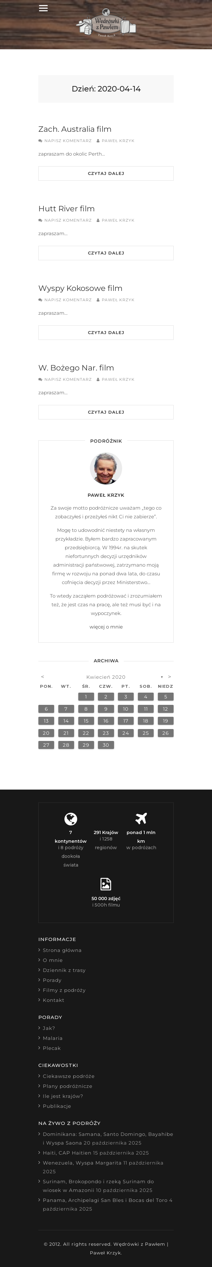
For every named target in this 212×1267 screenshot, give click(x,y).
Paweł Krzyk (118, 140)
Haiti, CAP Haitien (67, 1153)
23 (106, 733)
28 (66, 745)
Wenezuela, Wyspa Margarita (82, 1163)
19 (165, 721)
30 (106, 745)
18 (146, 721)
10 (126, 709)
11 (146, 709)
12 (165, 709)
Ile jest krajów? (63, 1096)
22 (86, 733)
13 (46, 721)
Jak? (49, 1028)
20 (46, 733)
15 (86, 721)
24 (125, 733)
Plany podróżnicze (67, 1086)
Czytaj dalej (106, 173)
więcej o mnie (106, 627)
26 (165, 733)
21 (66, 733)
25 (146, 733)
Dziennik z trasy (64, 970)
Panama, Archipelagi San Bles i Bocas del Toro (105, 1200)
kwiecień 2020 (106, 677)
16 (106, 721)
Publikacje (57, 1106)
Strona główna (62, 950)
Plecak (52, 1048)
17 (126, 721)
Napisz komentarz (68, 140)
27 (46, 745)
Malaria (53, 1038)
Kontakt (53, 1000)
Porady (52, 980)
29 (86, 745)
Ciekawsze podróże (69, 1076)
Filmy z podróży (64, 990)
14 (66, 721)
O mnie (53, 960)
